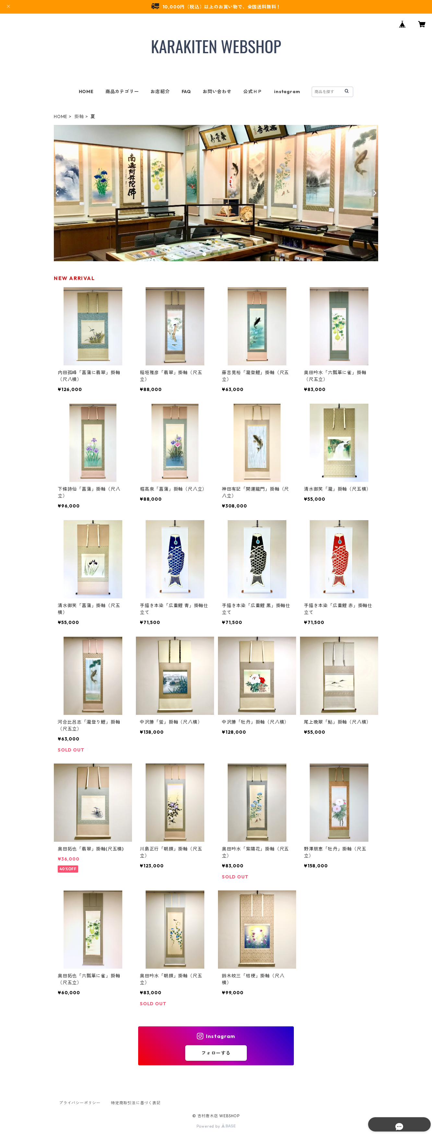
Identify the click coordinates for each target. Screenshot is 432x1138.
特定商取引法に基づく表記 (136, 1102)
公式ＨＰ (252, 91)
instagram (287, 91)
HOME (86, 91)
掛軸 (79, 116)
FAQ (186, 91)
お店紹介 (160, 91)
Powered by (216, 1126)
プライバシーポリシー (80, 1102)
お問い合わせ (217, 91)
